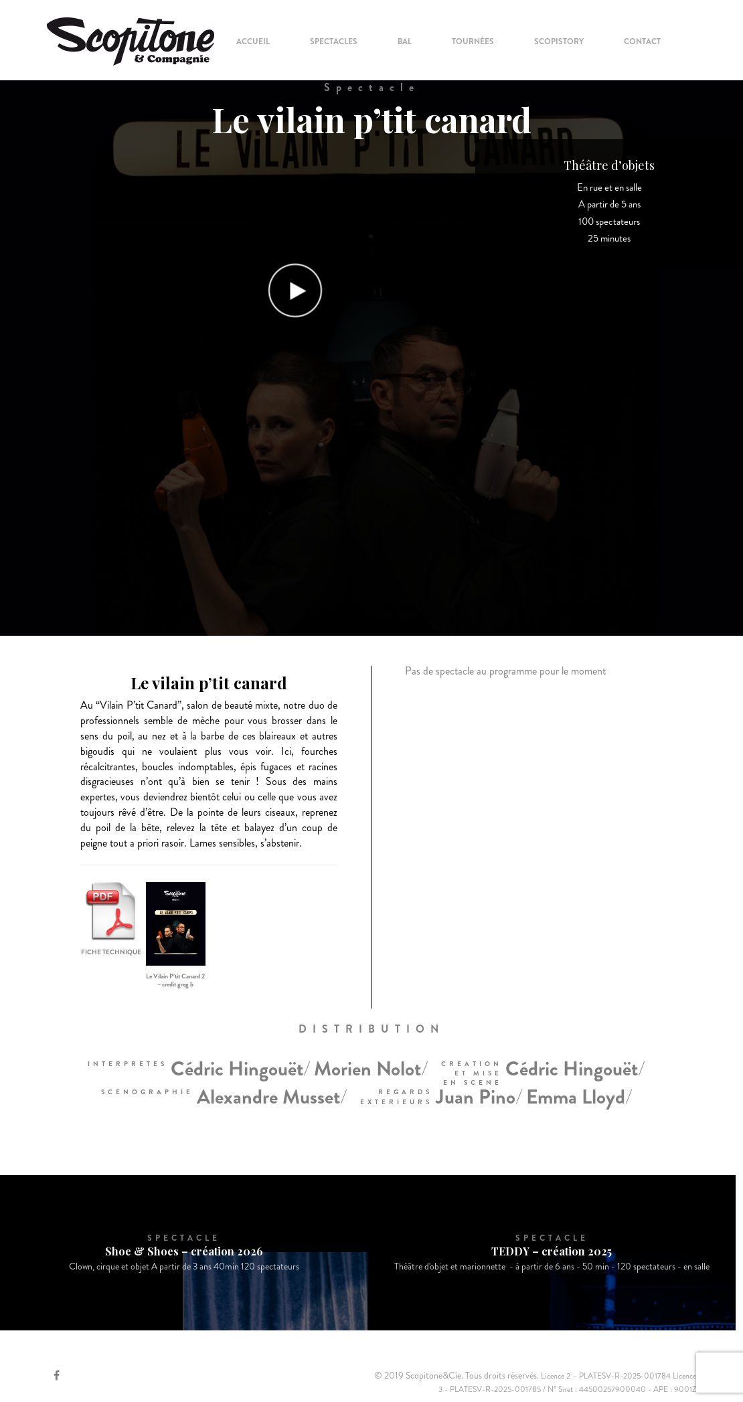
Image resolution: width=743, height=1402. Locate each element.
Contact (642, 41)
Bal (405, 41)
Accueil (253, 41)
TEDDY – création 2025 (551, 1251)
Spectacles (333, 41)
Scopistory (559, 41)
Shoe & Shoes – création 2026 (184, 1251)
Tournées (473, 41)
